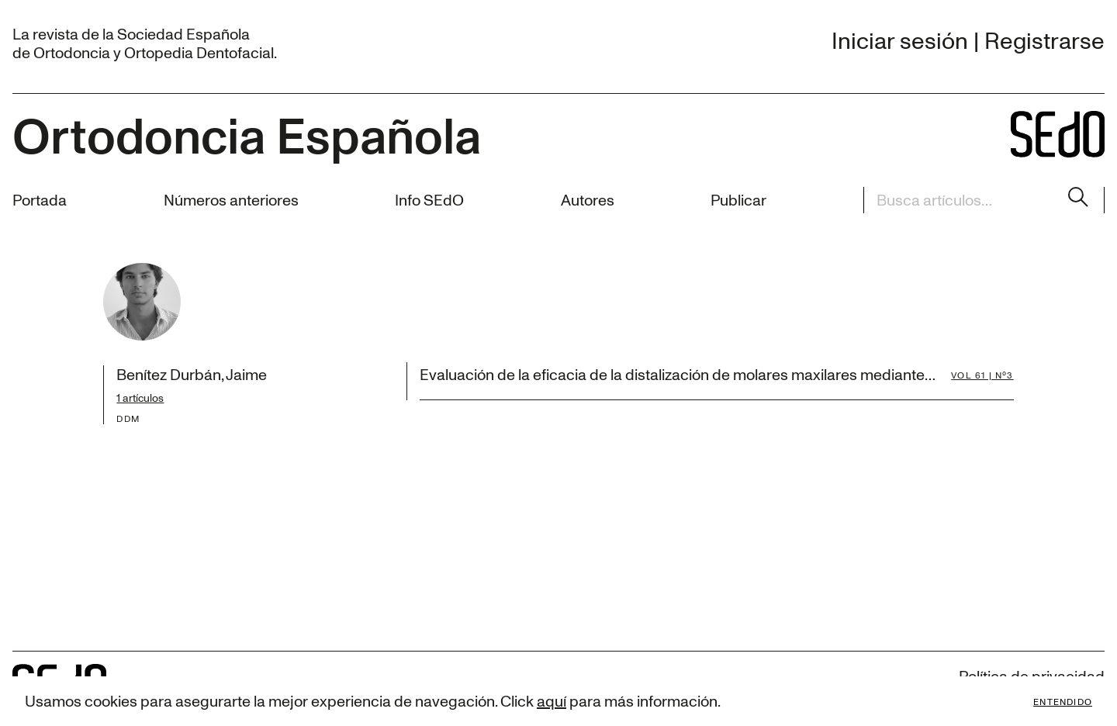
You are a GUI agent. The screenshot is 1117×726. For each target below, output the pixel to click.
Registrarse (1044, 40)
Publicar (738, 199)
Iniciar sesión (900, 40)
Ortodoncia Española (246, 134)
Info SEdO (429, 199)
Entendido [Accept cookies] (1062, 701)
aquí (551, 700)
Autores (587, 199)
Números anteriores (231, 199)
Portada (39, 199)
